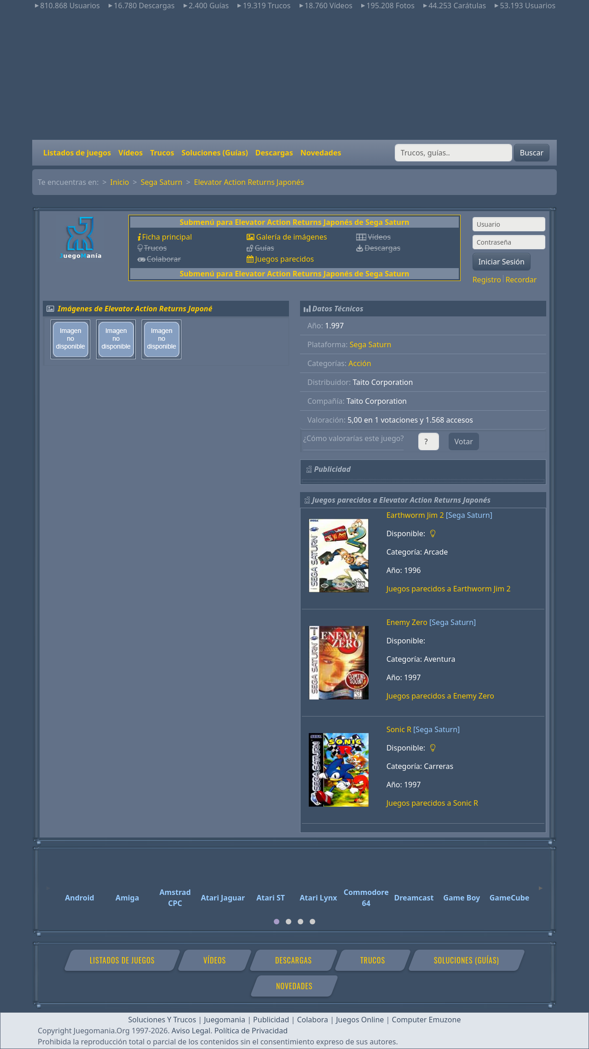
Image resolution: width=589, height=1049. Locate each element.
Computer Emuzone (426, 1020)
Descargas (274, 153)
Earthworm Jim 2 (415, 515)
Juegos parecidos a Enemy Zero (440, 696)
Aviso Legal (191, 1031)
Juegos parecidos (284, 259)
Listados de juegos (77, 153)
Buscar (531, 153)
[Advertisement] (294, 75)
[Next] (540, 884)
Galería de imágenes (291, 237)
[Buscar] (453, 152)
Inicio (119, 182)
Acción (359, 363)
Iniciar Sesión (502, 262)
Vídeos (130, 153)
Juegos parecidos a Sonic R (432, 803)
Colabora (312, 1020)
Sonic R (399, 729)
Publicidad (271, 1020)
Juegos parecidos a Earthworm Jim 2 (449, 589)
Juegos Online (360, 1020)
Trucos (162, 153)
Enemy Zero (407, 622)
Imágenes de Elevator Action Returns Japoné (135, 309)
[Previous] (48, 884)
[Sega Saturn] (469, 515)
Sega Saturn (162, 182)
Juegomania (224, 1020)
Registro (487, 280)
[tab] (276, 921)
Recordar (521, 280)
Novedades (320, 153)
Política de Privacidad (251, 1031)
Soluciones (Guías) (214, 153)
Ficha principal (167, 237)
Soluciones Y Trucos (162, 1020)
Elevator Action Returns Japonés (249, 182)
